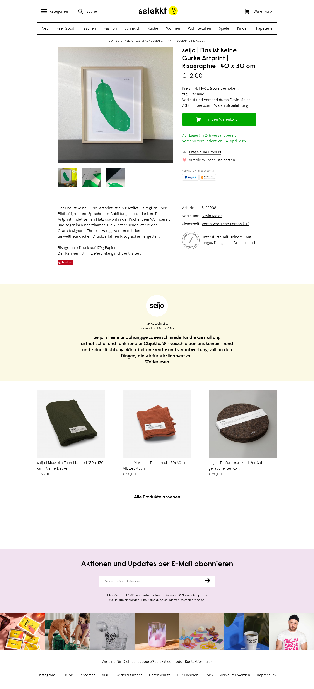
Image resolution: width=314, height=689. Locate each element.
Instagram (46, 675)
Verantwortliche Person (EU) (225, 224)
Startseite (116, 41)
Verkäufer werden (235, 675)
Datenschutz (159, 675)
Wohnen (173, 29)
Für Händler (187, 675)
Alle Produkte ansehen (157, 497)
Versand (197, 94)
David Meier (240, 100)
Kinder (242, 29)
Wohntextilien (199, 29)
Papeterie (264, 29)
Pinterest (87, 675)
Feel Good (65, 29)
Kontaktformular (198, 662)
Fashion (110, 29)
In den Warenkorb (222, 120)
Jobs (209, 675)
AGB (105, 675)
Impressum (266, 675)
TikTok (67, 675)
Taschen (89, 29)
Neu (45, 29)
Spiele (224, 29)
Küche (153, 29)
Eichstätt (161, 323)
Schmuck (132, 29)
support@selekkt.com (156, 662)
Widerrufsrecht (129, 675)
